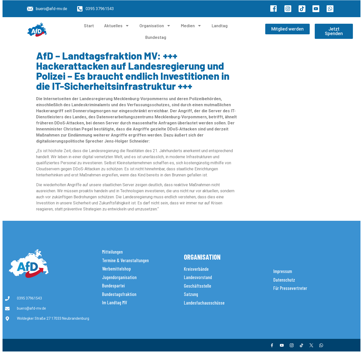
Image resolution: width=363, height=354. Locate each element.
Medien (191, 25)
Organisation (155, 25)
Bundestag (155, 37)
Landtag (220, 25)
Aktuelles (116, 25)
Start (89, 25)
